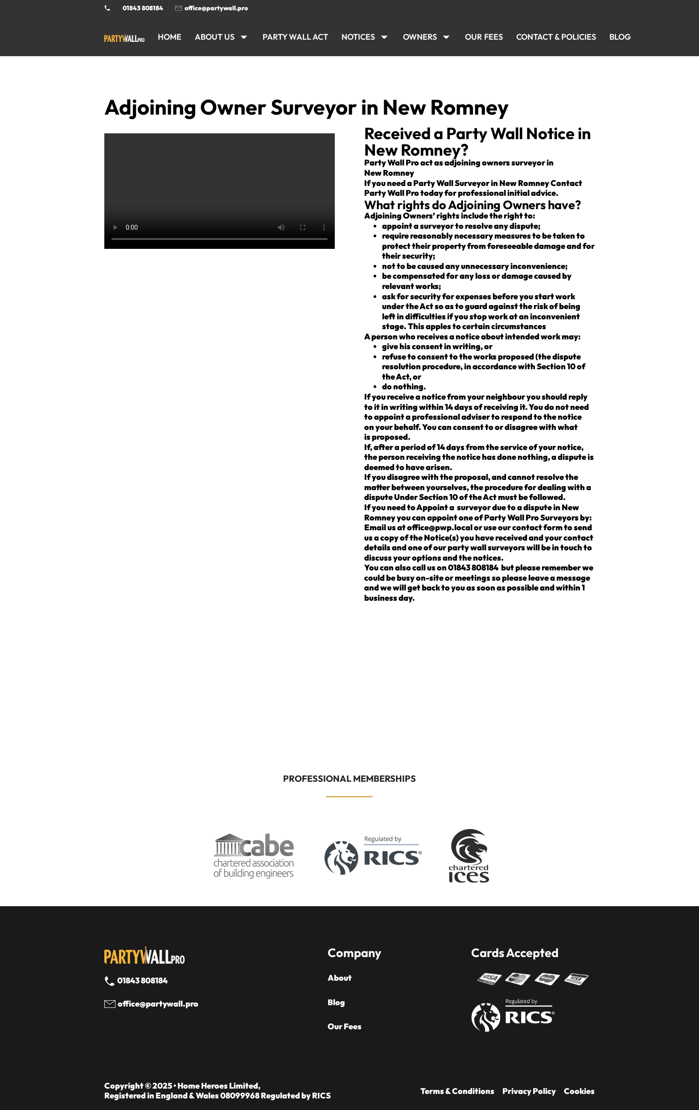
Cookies (579, 1091)
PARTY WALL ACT (295, 37)
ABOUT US (214, 37)
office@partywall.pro (216, 8)
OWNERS (420, 37)
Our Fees (484, 37)
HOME (169, 37)
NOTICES (358, 37)
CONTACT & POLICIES (556, 37)
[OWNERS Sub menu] (446, 37)
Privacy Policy (529, 1091)
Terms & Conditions (457, 1091)
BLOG (620, 37)
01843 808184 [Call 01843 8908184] (143, 8)
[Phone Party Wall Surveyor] (107, 8)
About (340, 978)
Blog (336, 1002)
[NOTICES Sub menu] (384, 37)
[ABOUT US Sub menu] (243, 37)
